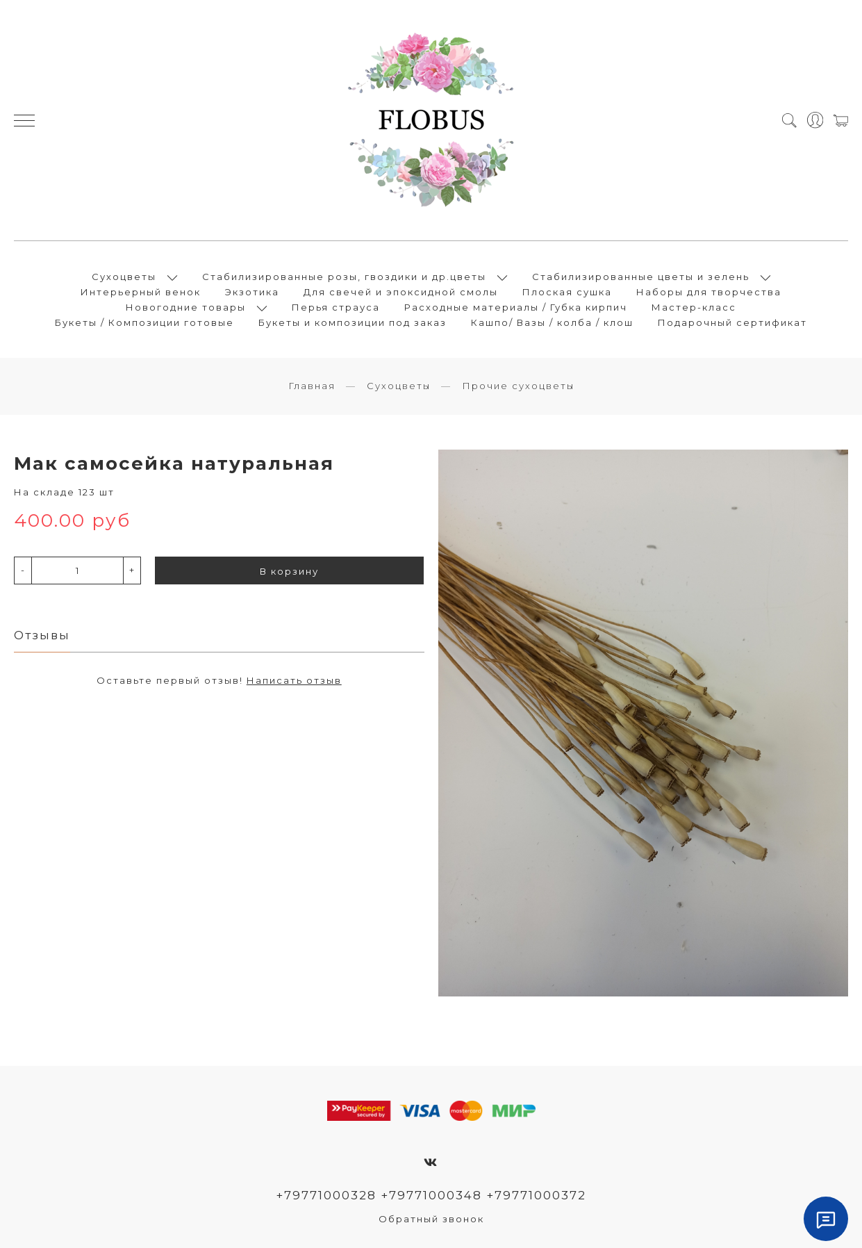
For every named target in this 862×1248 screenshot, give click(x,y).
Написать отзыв (294, 680)
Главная (311, 385)
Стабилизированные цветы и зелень (640, 276)
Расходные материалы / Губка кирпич (515, 307)
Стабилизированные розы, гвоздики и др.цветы (344, 276)
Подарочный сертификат (732, 322)
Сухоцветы (124, 276)
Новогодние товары (186, 307)
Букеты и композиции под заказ (352, 322)
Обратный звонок (431, 1218)
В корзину (289, 571)
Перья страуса (336, 307)
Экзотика (252, 291)
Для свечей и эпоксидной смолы (401, 291)
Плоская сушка (567, 291)
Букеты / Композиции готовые (144, 322)
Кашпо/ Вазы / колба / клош (552, 322)
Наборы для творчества (708, 291)
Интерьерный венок (141, 291)
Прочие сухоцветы (518, 385)
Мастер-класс (694, 307)
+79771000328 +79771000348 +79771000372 (431, 1195)
